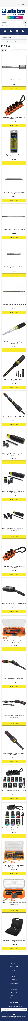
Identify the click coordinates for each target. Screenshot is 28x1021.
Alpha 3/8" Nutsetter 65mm (14, 155)
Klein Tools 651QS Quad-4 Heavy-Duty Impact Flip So (14, 753)
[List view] (5, 51)
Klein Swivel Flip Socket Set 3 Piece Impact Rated (14, 679)
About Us (14, 974)
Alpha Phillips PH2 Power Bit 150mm (14, 229)
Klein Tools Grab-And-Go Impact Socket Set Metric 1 (14, 791)
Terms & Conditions (15, 1011)
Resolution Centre (14, 966)
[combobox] (14, 26)
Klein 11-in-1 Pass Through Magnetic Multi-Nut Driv (14, 342)
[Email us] (14, 1015)
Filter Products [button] (7, 37)
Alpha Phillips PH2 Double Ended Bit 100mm (14, 193)
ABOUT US (14, 2)
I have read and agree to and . (14, 1011)
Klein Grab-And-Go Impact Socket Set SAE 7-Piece (14, 566)
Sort (11, 50)
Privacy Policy (14, 989)
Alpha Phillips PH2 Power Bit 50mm (14, 267)
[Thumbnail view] (2, 51)
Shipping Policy (14, 998)
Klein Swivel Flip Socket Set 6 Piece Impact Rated (14, 716)
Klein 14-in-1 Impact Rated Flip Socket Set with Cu (14, 380)
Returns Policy (14, 992)
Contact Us (14, 979)
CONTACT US (22, 2)
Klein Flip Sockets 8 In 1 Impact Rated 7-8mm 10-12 (14, 529)
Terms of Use (14, 987)
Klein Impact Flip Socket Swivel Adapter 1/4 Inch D (14, 604)
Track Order (14, 963)
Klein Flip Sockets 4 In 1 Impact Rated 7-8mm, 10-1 (14, 454)
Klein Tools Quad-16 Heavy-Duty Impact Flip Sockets (14, 903)
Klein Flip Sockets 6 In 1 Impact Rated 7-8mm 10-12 (14, 492)
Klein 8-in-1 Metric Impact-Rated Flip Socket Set (14, 417)
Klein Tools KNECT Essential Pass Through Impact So (14, 866)
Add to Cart (14, 88)
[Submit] (25, 26)
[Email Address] (10, 1009)
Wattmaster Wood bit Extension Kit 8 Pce (14, 940)
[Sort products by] (20, 51)
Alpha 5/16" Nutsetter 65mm (14, 80)
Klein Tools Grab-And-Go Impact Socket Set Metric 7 (14, 828)
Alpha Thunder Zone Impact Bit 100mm (14, 304)
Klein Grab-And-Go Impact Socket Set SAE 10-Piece (14, 118)
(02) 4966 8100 (22, 4)
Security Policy (14, 995)
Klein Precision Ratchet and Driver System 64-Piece (14, 641)
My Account (14, 961)
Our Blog (14, 976)
